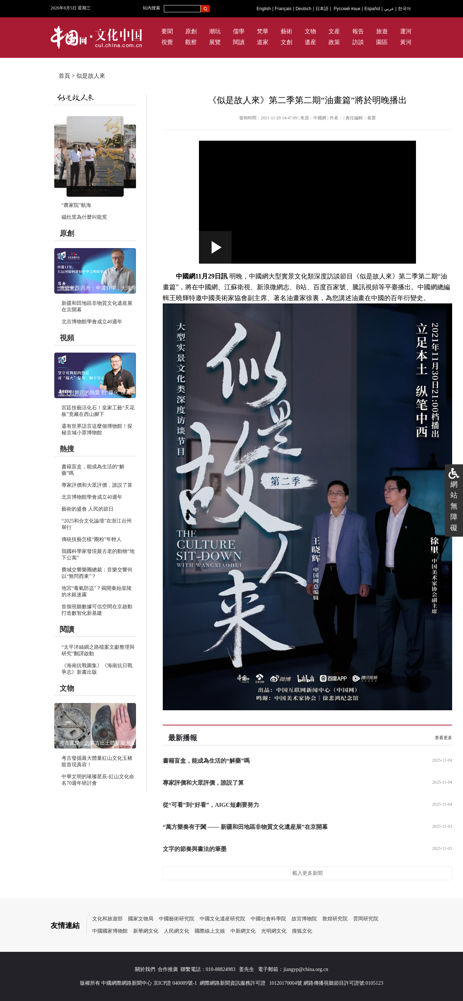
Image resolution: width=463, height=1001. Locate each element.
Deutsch (303, 8)
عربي (389, 8)
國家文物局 (140, 918)
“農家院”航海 (76, 205)
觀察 (191, 42)
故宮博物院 (304, 918)
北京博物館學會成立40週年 (91, 321)
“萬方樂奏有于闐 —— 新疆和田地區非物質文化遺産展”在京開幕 (245, 827)
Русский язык (347, 8)
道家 (262, 42)
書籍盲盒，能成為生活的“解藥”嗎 (206, 761)
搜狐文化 (302, 931)
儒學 (239, 31)
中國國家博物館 (110, 931)
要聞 (167, 31)
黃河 (406, 42)
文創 (286, 42)
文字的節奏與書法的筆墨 (194, 849)
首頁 (64, 76)
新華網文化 (145, 931)
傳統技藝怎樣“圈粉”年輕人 (91, 539)
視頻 (67, 338)
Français (283, 8)
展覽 (215, 42)
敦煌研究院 (335, 918)
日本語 (321, 8)
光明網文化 (273, 931)
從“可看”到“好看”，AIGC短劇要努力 (211, 805)
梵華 (262, 31)
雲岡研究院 (365, 918)
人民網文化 (176, 931)
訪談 (358, 42)
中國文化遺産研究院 (222, 918)
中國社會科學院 (268, 918)
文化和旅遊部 (107, 918)
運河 (406, 31)
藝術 (286, 31)
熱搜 (67, 449)
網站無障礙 (454, 506)
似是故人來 (90, 76)
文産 (334, 31)
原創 (191, 31)
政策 (334, 42)
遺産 (310, 42)
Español (372, 8)
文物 (310, 31)
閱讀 (239, 42)
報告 (358, 31)
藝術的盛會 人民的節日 (87, 509)
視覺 (167, 42)
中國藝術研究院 (176, 918)
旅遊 (382, 31)
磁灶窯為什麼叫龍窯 (84, 217)
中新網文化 (243, 931)
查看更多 (443, 737)
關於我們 (145, 969)
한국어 (404, 8)
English (263, 8)
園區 (382, 42)
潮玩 (215, 31)
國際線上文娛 (210, 931)
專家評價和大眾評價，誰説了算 (96, 485)
